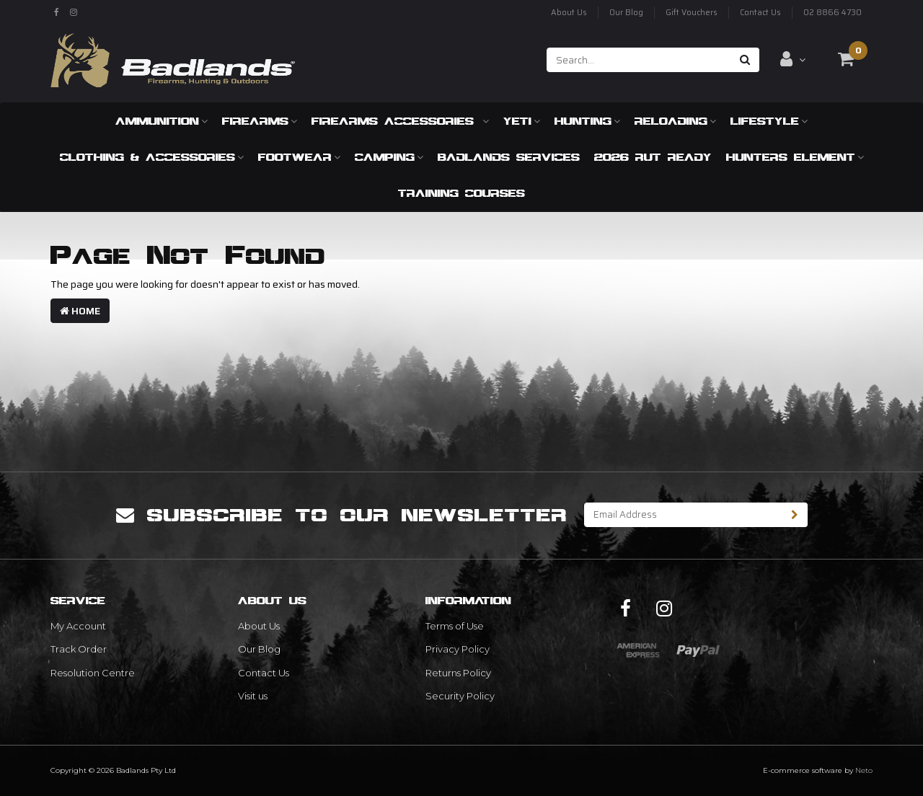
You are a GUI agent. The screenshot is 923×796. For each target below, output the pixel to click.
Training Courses (461, 193)
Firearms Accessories (400, 121)
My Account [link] (78, 626)
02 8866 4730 (832, 12)
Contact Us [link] (263, 672)
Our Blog (626, 12)
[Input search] (639, 60)
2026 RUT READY (653, 157)
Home (80, 311)
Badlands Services (509, 157)
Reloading (675, 121)
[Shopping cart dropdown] (845, 59)
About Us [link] (259, 626)
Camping (389, 157)
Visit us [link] (253, 696)
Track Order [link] (78, 649)
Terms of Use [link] (454, 626)
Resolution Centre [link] (92, 672)
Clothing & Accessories (152, 157)
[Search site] (745, 60)
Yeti (521, 121)
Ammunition (161, 121)
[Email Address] (683, 515)
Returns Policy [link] (458, 672)
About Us (569, 12)
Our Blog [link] (259, 649)
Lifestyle (769, 121)
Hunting (587, 121)
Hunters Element (795, 157)
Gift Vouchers (691, 12)
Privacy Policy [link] (457, 649)
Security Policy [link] (460, 696)
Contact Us (760, 12)
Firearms (259, 121)
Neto (864, 770)
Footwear (299, 157)
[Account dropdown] (793, 59)
